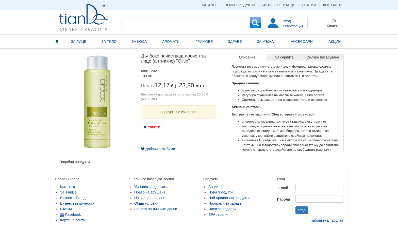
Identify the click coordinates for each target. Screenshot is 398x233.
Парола (283, 199)
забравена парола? (327, 220)
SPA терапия (218, 214)
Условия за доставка (151, 187)
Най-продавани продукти (229, 198)
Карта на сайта (72, 220)
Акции (213, 187)
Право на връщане (149, 192)
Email (283, 188)
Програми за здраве (225, 203)
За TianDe (68, 192)
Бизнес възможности (77, 203)
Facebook (70, 214)
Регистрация (293, 26)
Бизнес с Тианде (278, 5)
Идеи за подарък (222, 209)
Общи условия (146, 203)
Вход (287, 21)
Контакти (332, 5)
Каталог (210, 5)
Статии (309, 5)
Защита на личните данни (155, 209)
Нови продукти (240, 5)
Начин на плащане (149, 198)
